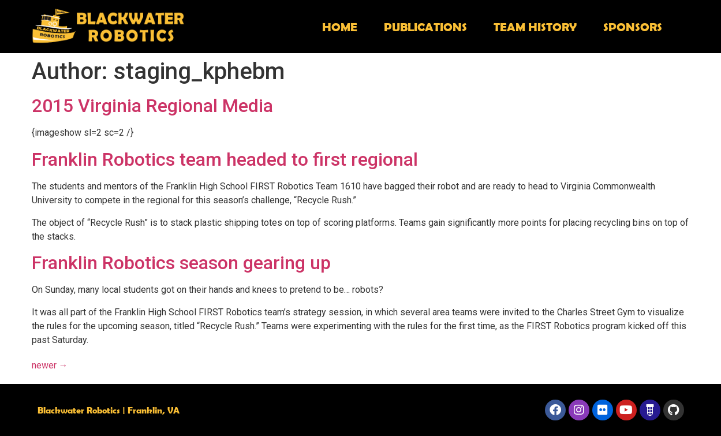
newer (50, 365)
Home (339, 26)
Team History (535, 26)
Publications (425, 26)
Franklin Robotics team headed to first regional (225, 159)
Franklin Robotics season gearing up (181, 263)
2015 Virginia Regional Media (152, 106)
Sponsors (632, 26)
